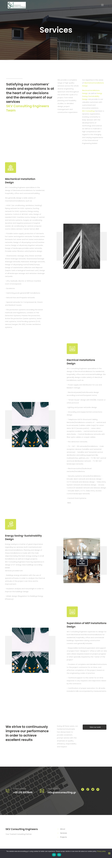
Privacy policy (101, 851)
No (59, 855)
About (62, 829)
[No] (109, 853)
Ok (54, 855)
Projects (63, 837)
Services (63, 833)
